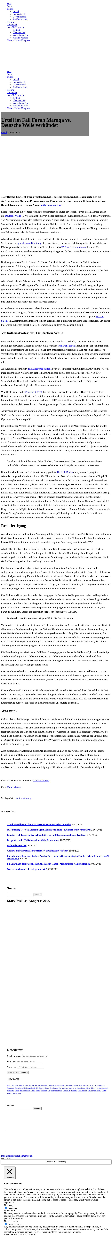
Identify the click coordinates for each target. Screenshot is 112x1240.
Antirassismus (23, 798)
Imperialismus (63, 1088)
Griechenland (54, 1088)
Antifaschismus (20, 19)
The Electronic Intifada (39, 368)
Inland (16, 11)
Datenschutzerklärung (11, 1156)
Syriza (99, 1090)
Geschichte (12, 24)
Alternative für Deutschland (19, 1085)
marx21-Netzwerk (15, 27)
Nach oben (6, 1158)
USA (19, 1093)
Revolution (66, 1090)
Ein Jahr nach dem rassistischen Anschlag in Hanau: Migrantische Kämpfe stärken (48, 864)
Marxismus (10, 1090)
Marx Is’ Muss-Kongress (18, 40)
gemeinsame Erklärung (29, 243)
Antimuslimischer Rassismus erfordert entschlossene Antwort (37, 850)
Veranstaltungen (20, 35)
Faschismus (10, 1088)
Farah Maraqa (14, 787)
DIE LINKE (98, 1085)
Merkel (17, 1090)
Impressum (27, 1156)
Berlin (76, 1085)
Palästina (27, 1090)
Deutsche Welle (13, 215)
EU (104, 1085)
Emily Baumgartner (50, 205)
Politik (10, 9)
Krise (96, 1088)
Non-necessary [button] (11, 1221)
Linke (101, 1088)
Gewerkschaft (19, 16)
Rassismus (44, 1090)
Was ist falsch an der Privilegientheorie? (27, 869)
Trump (104, 1090)
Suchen (10, 1105)
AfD (8, 1085)
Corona (91, 1085)
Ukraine (14, 1093)
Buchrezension (83, 1085)
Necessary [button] (9, 1205)
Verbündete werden (16, 845)
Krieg (92, 1088)
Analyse (31, 1085)
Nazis (22, 1090)
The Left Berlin (65, 472)
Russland (81, 1090)
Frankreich (34, 1088)
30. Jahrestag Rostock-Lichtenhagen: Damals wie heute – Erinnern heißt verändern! (49, 829)
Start (9, 3)
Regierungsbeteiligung (55, 1090)
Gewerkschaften (44, 1088)
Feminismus (19, 1088)
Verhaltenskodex (66, 345)
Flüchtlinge (27, 1088)
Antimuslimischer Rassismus (54, 1085)
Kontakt (16, 30)
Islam (70, 1088)
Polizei (33, 1090)
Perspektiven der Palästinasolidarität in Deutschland (33, 840)
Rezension (74, 1090)
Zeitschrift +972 (33, 391)
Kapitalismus (81, 1088)
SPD (85, 1090)
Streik (90, 1090)
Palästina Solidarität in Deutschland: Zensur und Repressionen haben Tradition (46, 835)
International (19, 14)
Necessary (12, 1208)
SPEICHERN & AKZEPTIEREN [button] (19, 1234)
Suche (10, 6)
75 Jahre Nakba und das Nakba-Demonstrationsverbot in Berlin (39, 824)
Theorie (10, 22)
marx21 (105, 1088)
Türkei (9, 1093)
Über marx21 (19, 32)
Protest (38, 1090)
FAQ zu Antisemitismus (73, 247)
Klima (88, 1088)
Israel (74, 1088)
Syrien (94, 1090)
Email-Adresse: (14, 1056)
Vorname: (11, 1061)
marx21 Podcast (20, 37)
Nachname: (12, 1067)
